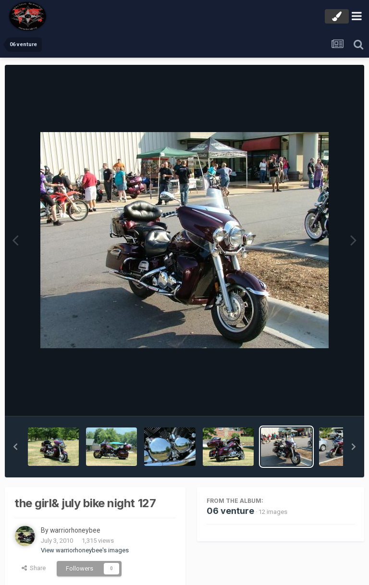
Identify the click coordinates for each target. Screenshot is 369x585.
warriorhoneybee (76, 530)
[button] (15, 446)
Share (34, 568)
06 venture (230, 511)
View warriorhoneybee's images (85, 550)
